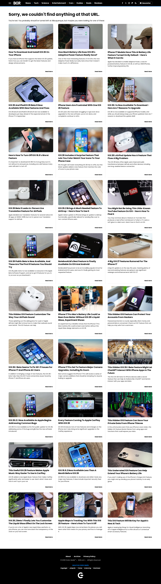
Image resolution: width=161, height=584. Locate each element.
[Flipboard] (132, 3)
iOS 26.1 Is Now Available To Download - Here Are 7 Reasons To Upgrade (128, 106)
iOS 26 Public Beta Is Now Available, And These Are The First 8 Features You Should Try (30, 264)
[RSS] (135, 3)
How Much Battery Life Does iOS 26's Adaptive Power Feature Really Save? (77, 53)
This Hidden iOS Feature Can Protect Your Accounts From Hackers (129, 315)
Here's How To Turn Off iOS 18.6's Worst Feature (29, 156)
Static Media (70, 560)
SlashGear (96, 568)
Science (45, 3)
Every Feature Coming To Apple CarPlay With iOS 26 (79, 421)
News (28, 3)
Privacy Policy (89, 556)
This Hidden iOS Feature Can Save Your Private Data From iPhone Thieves (128, 422)
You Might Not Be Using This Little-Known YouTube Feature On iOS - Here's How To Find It (129, 211)
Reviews (98, 3)
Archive (77, 556)
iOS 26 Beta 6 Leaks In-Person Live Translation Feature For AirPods (26, 209)
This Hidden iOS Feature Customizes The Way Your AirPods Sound (29, 315)
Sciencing (87, 568)
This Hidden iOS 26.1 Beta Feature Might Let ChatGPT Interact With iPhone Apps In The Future (130, 370)
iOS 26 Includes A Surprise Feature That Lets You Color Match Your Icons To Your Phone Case (79, 158)
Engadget (64, 568)
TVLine (80, 568)
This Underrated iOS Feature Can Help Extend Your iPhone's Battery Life (127, 472)
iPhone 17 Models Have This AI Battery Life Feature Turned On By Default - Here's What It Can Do (129, 55)
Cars (71, 3)
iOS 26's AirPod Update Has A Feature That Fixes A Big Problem (130, 157)
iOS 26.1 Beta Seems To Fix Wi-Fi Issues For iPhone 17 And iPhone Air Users (30, 368)
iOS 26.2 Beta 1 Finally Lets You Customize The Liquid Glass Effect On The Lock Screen (30, 522)
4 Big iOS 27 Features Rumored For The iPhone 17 (127, 263)
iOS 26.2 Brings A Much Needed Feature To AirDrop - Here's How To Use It (80, 209)
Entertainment (59, 3)
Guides (79, 3)
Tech (36, 3)
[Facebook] (122, 3)
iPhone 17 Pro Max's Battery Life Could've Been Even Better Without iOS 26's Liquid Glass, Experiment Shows (79, 317)
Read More (49, 71)
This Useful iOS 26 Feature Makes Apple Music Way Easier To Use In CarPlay (29, 472)
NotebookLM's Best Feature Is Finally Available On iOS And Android (77, 263)
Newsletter (145, 3)
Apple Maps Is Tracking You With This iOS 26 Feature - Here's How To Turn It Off (79, 522)
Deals (88, 3)
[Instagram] (129, 3)
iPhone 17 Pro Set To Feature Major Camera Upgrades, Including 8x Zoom (80, 368)
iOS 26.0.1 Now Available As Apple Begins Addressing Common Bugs (30, 421)
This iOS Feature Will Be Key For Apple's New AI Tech (128, 522)
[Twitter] (126, 3)
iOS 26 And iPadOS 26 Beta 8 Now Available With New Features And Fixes (29, 106)
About (68, 556)
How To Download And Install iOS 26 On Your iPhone (29, 53)
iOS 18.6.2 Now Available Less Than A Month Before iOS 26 (77, 472)
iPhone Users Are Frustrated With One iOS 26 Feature (79, 106)
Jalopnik (72, 568)
